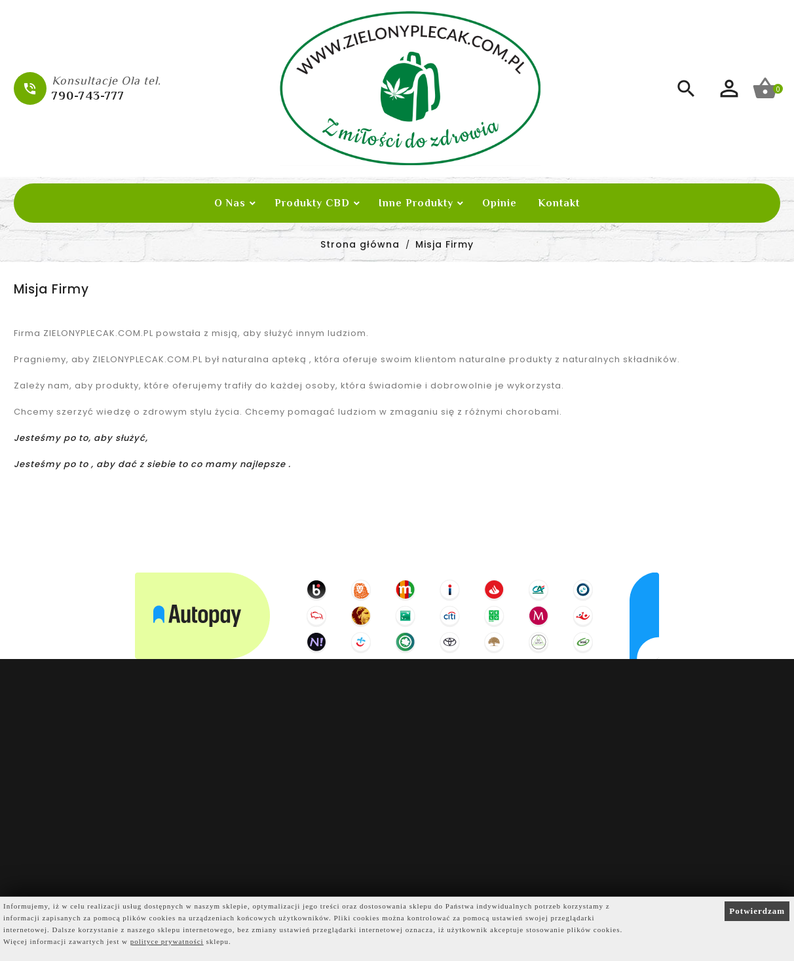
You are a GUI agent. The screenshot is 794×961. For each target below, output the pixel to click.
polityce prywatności (167, 941)
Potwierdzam (757, 911)
